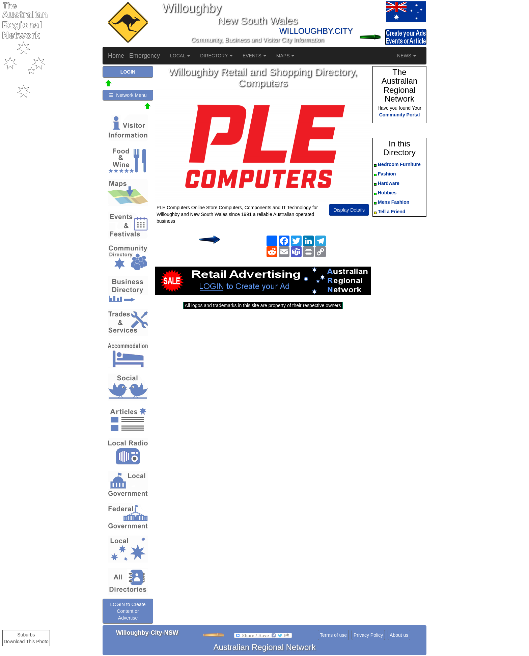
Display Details (349, 210)
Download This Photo (26, 641)
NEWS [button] (406, 55)
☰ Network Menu (127, 95)
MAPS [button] (285, 55)
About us (399, 635)
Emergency (144, 55)
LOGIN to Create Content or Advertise (127, 611)
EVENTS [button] (254, 55)
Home (116, 55)
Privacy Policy (368, 635)
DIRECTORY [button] (216, 55)
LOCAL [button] (180, 55)
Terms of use (333, 635)
